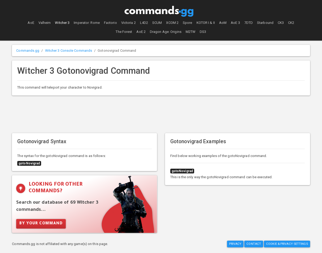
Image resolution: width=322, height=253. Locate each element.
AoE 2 (141, 32)
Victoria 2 (128, 23)
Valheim (44, 23)
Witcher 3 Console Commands (68, 51)
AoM (223, 23)
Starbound (265, 23)
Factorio (110, 23)
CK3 (281, 23)
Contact (253, 244)
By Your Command (41, 224)
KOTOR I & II (206, 23)
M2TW (190, 32)
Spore (187, 23)
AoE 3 (235, 23)
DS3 (203, 32)
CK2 (291, 23)
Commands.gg (27, 51)
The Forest (124, 32)
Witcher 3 (62, 23)
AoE (31, 23)
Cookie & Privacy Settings (287, 244)
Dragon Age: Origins (165, 32)
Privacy (235, 244)
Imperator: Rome (87, 23)
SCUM (157, 23)
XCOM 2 (172, 23)
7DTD (248, 23)
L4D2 (144, 23)
